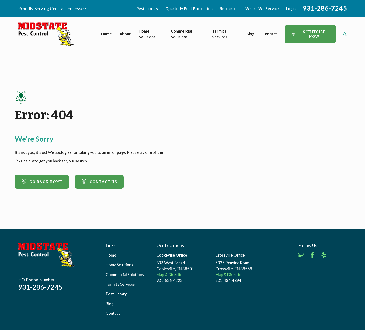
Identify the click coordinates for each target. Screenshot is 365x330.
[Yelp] (323, 255)
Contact (113, 313)
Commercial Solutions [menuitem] (181, 34)
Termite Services (120, 284)
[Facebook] (312, 255)
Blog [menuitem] (250, 34)
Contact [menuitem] (269, 34)
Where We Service (262, 8)
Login (291, 8)
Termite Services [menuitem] (219, 34)
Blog (109, 303)
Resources (229, 8)
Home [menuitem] (106, 34)
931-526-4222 (169, 280)
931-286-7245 (325, 8)
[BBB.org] (301, 266)
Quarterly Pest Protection (189, 8)
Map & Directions (171, 274)
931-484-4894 (228, 280)
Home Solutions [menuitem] (147, 34)
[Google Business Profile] (301, 255)
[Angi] (335, 255)
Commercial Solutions (125, 274)
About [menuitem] (125, 34)
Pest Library (147, 8)
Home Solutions (119, 265)
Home (111, 255)
